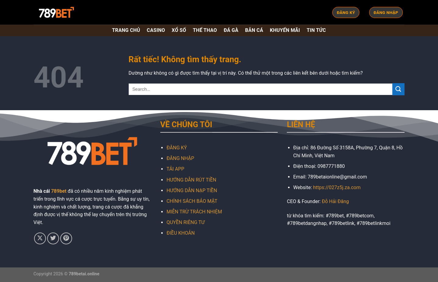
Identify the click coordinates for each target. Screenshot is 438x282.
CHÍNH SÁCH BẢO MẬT (191, 201)
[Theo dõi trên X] (40, 238)
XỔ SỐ (179, 30)
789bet (59, 191)
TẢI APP (175, 169)
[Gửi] (398, 89)
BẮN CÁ (254, 30)
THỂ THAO (205, 30)
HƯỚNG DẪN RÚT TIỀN (191, 180)
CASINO (156, 30)
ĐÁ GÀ (231, 30)
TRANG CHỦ (126, 30)
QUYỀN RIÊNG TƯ (185, 222)
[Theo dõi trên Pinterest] (66, 238)
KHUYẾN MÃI (285, 30)
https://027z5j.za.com (336, 187)
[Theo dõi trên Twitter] (53, 238)
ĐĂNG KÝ (176, 148)
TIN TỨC (316, 30)
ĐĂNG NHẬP (180, 158)
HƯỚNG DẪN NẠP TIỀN (191, 190)
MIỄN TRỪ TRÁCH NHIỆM (194, 212)
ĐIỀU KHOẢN (180, 233)
